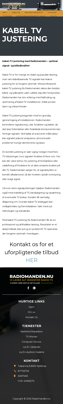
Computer (52, 12)
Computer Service (31, 341)
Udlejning (16, 12)
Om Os (53, 16)
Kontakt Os (32, 19)
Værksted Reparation (33, 12)
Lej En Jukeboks (31, 347)
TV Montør (7, 16)
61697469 (23, 376)
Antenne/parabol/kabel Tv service (31, 16)
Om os (31, 312)
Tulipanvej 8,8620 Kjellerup (32, 366)
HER (32, 260)
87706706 (23, 371)
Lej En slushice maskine (31, 352)
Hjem (4, 12)
